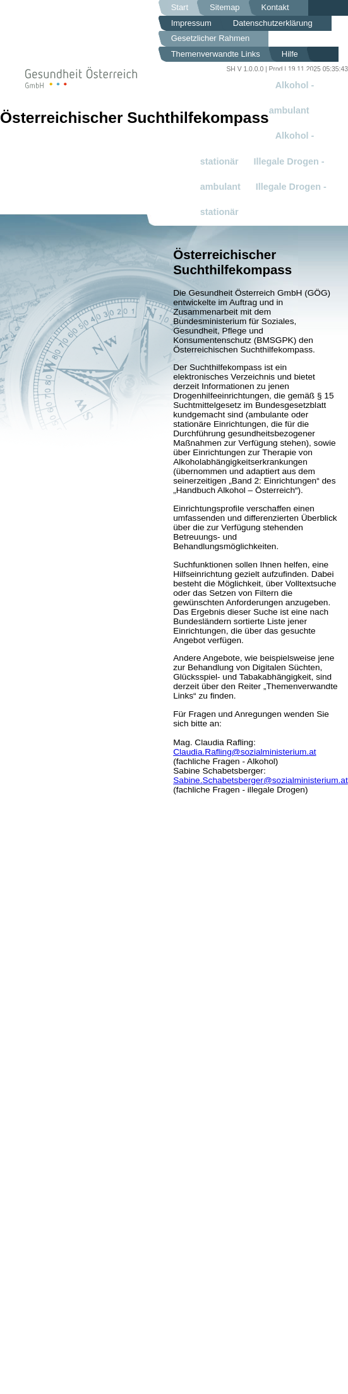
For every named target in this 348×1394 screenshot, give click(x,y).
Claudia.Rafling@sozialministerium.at (244, 752)
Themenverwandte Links (215, 54)
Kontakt (275, 7)
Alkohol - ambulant (292, 97)
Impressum (191, 23)
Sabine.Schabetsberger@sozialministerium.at (260, 780)
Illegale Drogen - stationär (263, 199)
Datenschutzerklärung (273, 23)
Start (179, 7)
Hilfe (290, 54)
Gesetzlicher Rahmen (210, 38)
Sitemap (225, 7)
